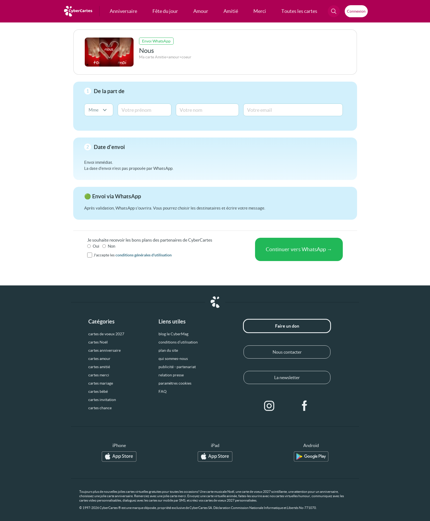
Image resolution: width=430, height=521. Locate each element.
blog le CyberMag (173, 334)
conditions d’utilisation (178, 342)
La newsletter (287, 377)
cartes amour (99, 358)
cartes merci (98, 375)
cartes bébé (98, 391)
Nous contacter (287, 352)
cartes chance (100, 408)
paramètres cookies (175, 383)
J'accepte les (133, 255)
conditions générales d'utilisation (143, 255)
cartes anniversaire (104, 350)
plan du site (168, 350)
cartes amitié (99, 367)
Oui (96, 246)
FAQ (162, 391)
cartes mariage (100, 383)
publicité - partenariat (177, 367)
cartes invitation (102, 399)
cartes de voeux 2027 (106, 334)
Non (111, 246)
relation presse (171, 375)
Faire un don (287, 326)
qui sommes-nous (173, 358)
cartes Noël (98, 342)
